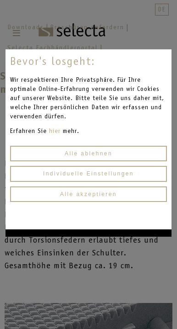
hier (56, 131)
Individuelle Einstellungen (88, 173)
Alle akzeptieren (88, 194)
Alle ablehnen (88, 153)
